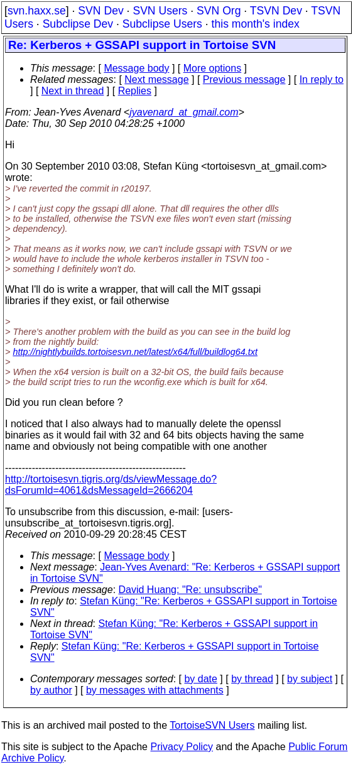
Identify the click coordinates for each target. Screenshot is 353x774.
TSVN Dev (276, 10)
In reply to (322, 79)
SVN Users (160, 10)
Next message (156, 79)
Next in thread (72, 90)
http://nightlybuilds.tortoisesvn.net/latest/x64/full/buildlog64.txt (135, 352)
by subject (309, 678)
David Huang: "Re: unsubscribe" (190, 589)
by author (51, 690)
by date (200, 678)
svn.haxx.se (37, 10)
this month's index (256, 24)
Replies (134, 90)
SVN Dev (100, 10)
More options (212, 68)
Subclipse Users (162, 24)
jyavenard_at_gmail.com (183, 112)
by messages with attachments (155, 690)
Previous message (244, 79)
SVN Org (219, 10)
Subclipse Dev (78, 24)
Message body (136, 68)
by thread (252, 678)
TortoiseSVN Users (212, 725)
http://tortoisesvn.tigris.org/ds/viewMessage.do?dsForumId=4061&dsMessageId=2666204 (111, 485)
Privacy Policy (181, 746)
